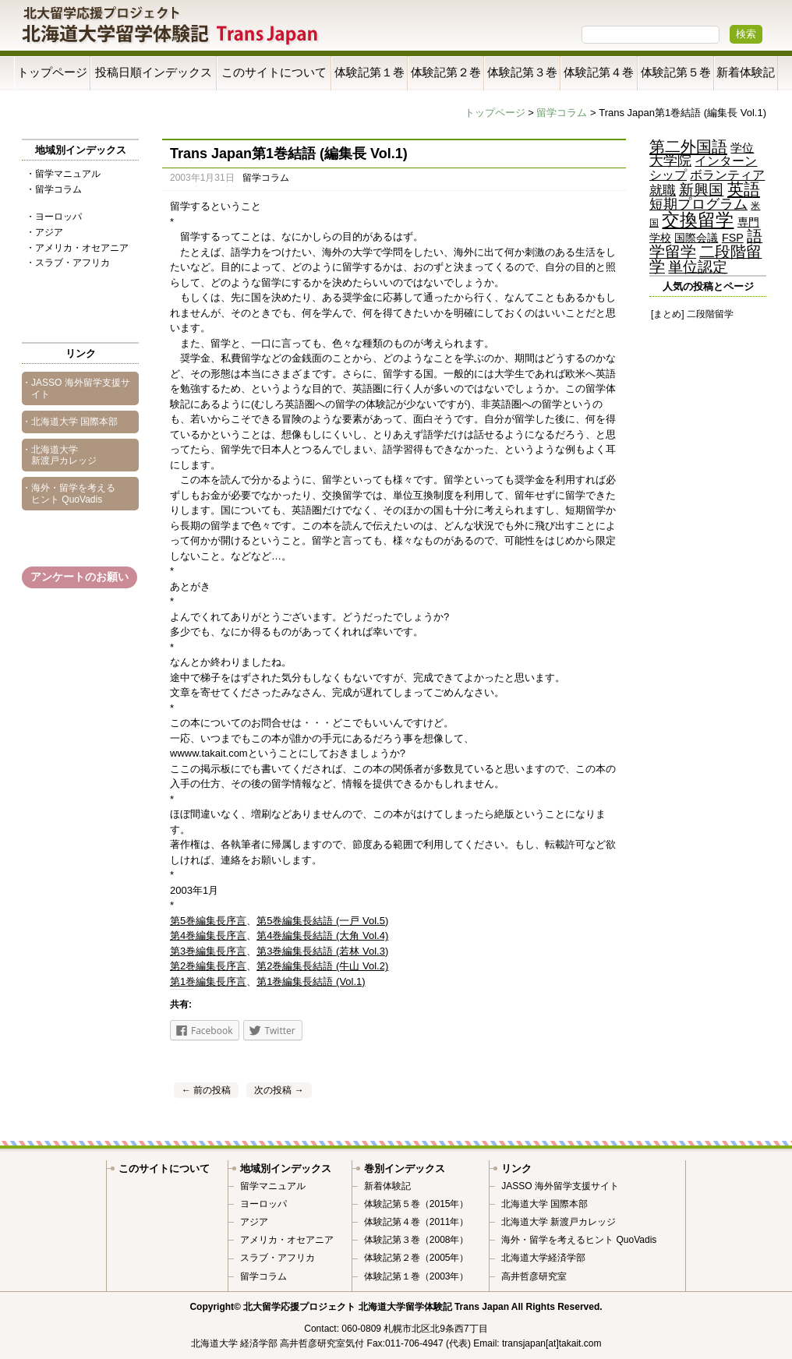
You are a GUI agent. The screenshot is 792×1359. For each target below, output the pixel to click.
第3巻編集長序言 (208, 951)
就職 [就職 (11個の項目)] (662, 190)
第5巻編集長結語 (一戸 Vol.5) (322, 921)
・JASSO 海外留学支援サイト (76, 388)
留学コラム (561, 112)
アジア (254, 1221)
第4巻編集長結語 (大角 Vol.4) (322, 935)
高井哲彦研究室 (534, 1276)
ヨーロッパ (263, 1203)
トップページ (52, 72)
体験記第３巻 (522, 72)
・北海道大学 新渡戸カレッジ (59, 455)
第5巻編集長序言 (208, 921)
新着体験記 (745, 72)
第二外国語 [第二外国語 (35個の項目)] (688, 146)
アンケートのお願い (79, 576)
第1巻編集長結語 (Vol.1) (310, 981)
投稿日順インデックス (153, 72)
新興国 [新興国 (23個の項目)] (701, 190)
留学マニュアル (273, 1186)
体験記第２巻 (446, 72)
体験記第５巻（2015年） (416, 1203)
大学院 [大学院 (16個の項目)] (670, 160)
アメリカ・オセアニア (287, 1239)
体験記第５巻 (676, 72)
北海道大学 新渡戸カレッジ (558, 1221)
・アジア (44, 232)
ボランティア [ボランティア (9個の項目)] (727, 175)
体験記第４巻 (599, 72)
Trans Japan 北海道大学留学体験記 (171, 27)
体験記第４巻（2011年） (416, 1221)
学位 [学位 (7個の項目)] (742, 147)
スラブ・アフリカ (277, 1257)
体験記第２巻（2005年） (416, 1257)
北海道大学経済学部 (543, 1257)
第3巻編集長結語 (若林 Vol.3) (322, 951)
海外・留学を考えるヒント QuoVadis (578, 1239)
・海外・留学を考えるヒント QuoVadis (68, 493)
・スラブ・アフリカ (68, 262)
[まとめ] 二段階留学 (692, 314)
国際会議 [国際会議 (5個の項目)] (696, 237)
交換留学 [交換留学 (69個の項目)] (698, 220)
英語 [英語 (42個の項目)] (743, 189)
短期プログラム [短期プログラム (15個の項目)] (698, 204)
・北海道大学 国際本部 (70, 421)
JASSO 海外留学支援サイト (560, 1186)
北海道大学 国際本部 (544, 1203)
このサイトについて (274, 72)
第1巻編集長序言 (208, 981)
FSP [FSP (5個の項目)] (733, 237)
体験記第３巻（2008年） (416, 1239)
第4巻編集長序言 (208, 935)
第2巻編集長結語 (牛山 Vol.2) (322, 966)
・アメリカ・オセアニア (77, 247)
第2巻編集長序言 (208, 966)
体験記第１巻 (369, 72)
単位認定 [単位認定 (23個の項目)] (697, 267)
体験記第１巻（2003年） (416, 1276)
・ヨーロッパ (54, 216)
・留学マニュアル (63, 173)
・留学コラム (54, 189)
